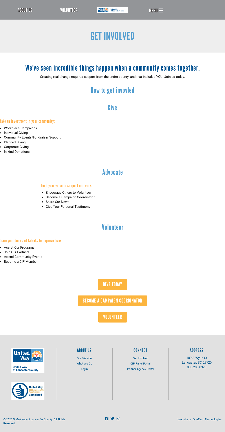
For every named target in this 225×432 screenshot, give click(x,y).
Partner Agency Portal (140, 369)
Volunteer (68, 10)
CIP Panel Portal (140, 363)
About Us (25, 10)
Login (84, 369)
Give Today (112, 284)
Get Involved (140, 358)
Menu (156, 10)
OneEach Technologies (207, 419)
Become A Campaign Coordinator (112, 300)
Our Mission (84, 358)
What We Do (84, 363)
